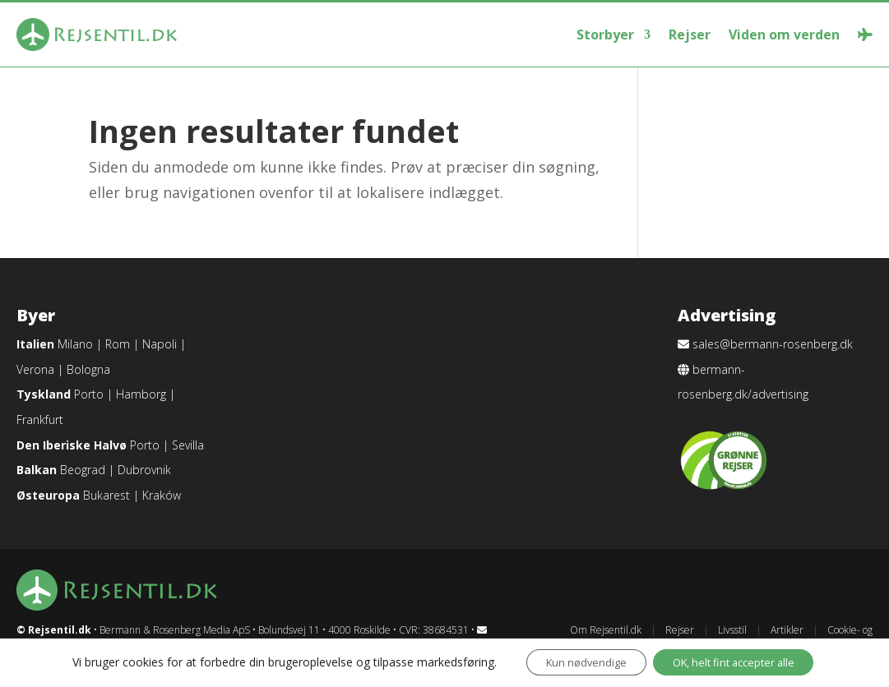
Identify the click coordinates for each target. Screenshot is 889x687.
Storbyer (605, 34)
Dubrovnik (144, 469)
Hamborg (141, 394)
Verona (35, 369)
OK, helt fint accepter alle (736, 661)
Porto (89, 394)
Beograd (82, 469)
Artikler (787, 630)
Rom (117, 344)
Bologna (88, 369)
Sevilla (188, 445)
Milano (75, 344)
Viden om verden (784, 34)
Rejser (690, 34)
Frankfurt (39, 419)
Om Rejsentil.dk (605, 630)
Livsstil (732, 630)
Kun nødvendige (571, 661)
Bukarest (106, 495)
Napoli (159, 344)
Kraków (161, 495)
